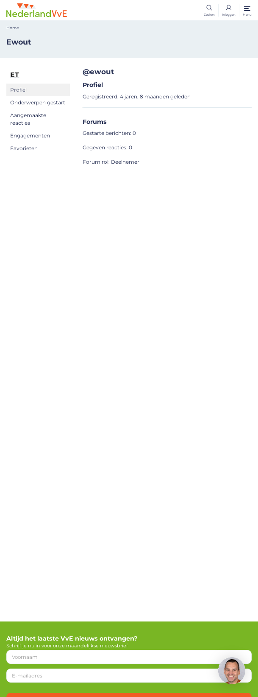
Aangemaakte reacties (28, 119)
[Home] (36, 10)
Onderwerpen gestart (37, 102)
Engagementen (30, 135)
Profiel (18, 90)
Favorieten (24, 148)
